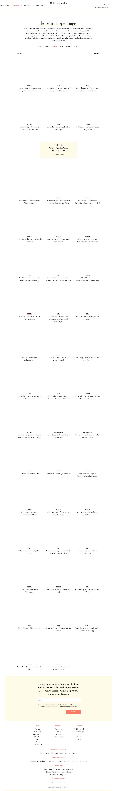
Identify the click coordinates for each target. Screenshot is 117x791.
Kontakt (52, 769)
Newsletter (69, 769)
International (47, 8)
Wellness (68, 46)
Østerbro (83, 761)
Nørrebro (67, 761)
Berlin (9, 8)
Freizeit (47, 46)
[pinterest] (60, 782)
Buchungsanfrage (58, 737)
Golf (79, 734)
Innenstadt (59, 761)
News (79, 739)
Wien (35, 8)
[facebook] (52, 782)
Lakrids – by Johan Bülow (30, 474)
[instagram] (56, 782)
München (30, 8)
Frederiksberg (42, 761)
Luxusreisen (19, 4)
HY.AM (67, 787)
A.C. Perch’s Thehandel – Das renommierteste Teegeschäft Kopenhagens (58, 319)
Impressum (64, 774)
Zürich (40, 8)
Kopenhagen (22, 8)
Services (76, 46)
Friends (68, 772)
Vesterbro (75, 761)
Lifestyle (29, 4)
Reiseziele (58, 729)
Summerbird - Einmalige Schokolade (58, 474)
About (46, 769)
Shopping (54, 46)
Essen (39, 46)
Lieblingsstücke (79, 729)
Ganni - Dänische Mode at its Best (30, 628)
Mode (61, 46)
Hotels (58, 734)
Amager (33, 761)
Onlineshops (79, 732)
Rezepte (79, 737)
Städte (10, 4)
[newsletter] (64, 782)
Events (48, 772)
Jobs (62, 772)
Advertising (56, 772)
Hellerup (51, 761)
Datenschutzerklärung (51, 706)
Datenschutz (53, 774)
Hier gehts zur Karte (58, 154)
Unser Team (60, 769)
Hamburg (14, 8)
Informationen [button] (58, 765)
